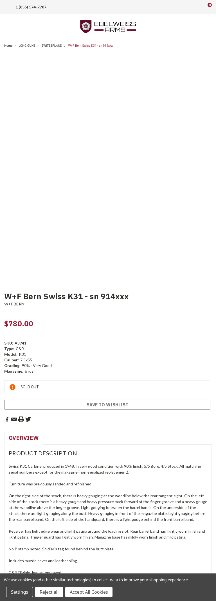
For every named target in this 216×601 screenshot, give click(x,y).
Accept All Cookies (89, 592)
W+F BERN (14, 303)
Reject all (49, 592)
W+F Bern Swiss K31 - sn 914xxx (90, 46)
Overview (24, 438)
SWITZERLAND (51, 46)
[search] (186, 7)
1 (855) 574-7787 (30, 6)
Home (8, 46)
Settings (19, 592)
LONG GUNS (27, 46)
